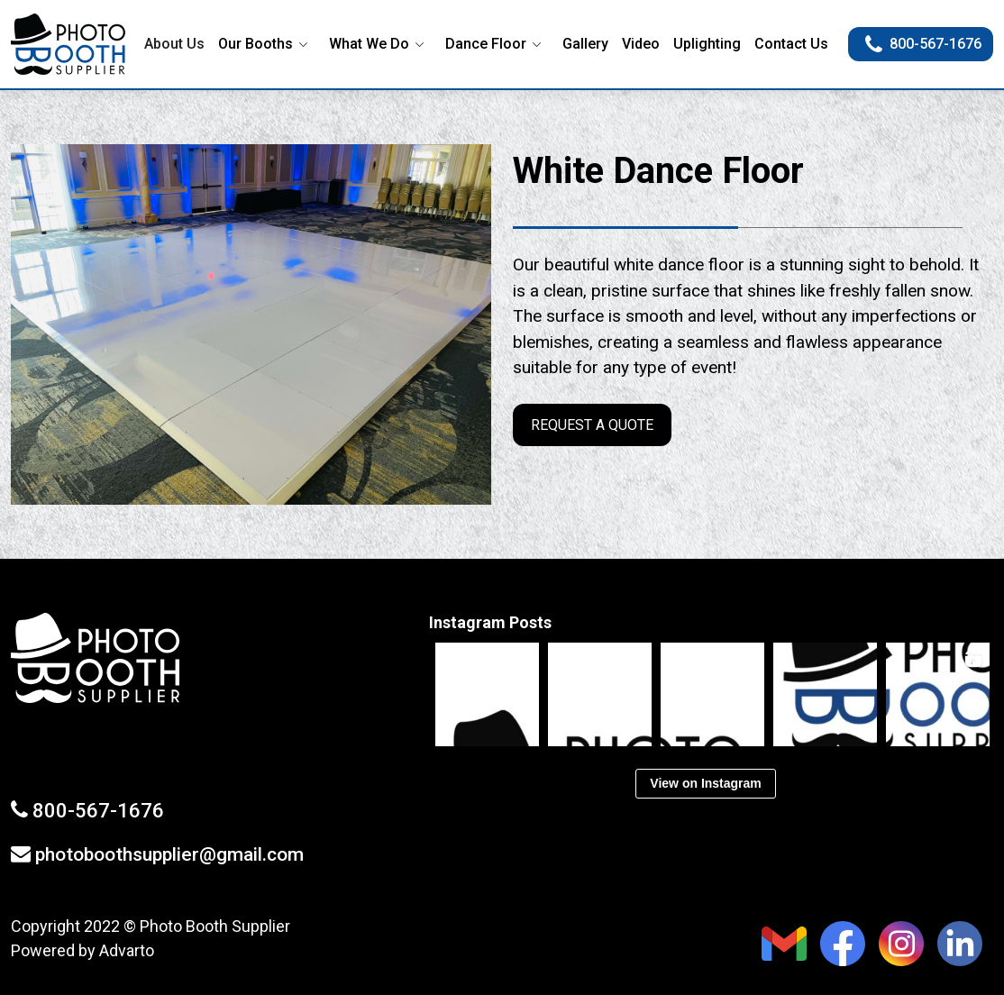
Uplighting (707, 43)
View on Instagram (705, 783)
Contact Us (791, 43)
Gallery (585, 43)
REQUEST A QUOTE (589, 426)
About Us (174, 43)
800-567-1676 (923, 43)
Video (641, 43)
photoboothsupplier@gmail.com (169, 854)
